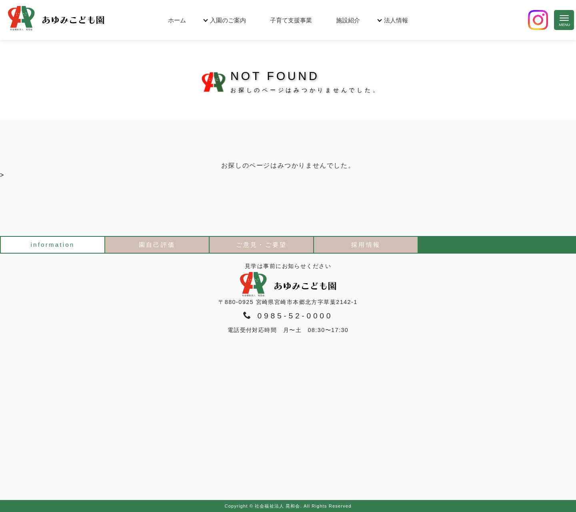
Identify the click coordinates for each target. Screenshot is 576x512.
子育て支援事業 (291, 20)
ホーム (177, 20)
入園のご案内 (228, 20)
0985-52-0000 (288, 315)
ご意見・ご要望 (261, 244)
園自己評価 (157, 244)
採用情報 (365, 244)
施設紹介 (348, 20)
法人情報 (396, 20)
